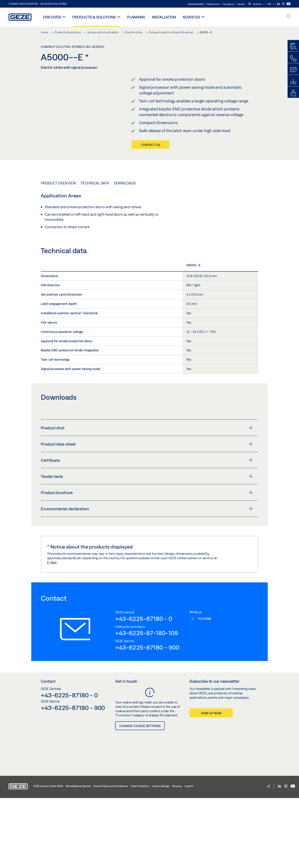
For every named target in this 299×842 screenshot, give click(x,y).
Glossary (177, 830)
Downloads (125, 227)
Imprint (189, 830)
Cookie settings (160, 830)
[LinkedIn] (279, 4)
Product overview (58, 227)
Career (241, 4)
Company (228, 4)
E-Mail (52, 606)
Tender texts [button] (147, 520)
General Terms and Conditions (111, 830)
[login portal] (293, 93)
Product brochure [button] (147, 536)
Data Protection (140, 830)
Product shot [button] (147, 472)
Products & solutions (94, 17)
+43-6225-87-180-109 (146, 676)
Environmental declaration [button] (147, 552)
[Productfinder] (293, 46)
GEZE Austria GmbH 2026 (48, 830)
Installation (164, 17)
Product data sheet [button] (147, 488)
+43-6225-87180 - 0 (143, 662)
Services (191, 17)
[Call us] (293, 58)
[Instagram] (283, 4)
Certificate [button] (147, 504)
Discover (52, 17)
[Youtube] (288, 4)
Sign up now (211, 757)
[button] (256, 4)
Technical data (95, 227)
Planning (136, 17)
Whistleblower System (78, 830)
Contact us (150, 145)
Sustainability (196, 4)
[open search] (288, 16)
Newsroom (213, 4)
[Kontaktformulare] (293, 70)
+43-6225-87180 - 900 (147, 691)
